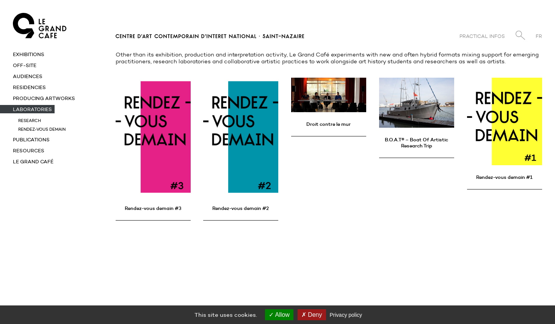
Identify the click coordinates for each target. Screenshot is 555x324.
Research (29, 120)
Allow (279, 314)
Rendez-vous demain (42, 129)
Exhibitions (28, 54)
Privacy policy (346, 315)
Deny (311, 314)
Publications (31, 139)
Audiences (27, 76)
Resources (28, 150)
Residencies (29, 87)
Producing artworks (44, 98)
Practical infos (482, 36)
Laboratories (32, 109)
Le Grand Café (33, 161)
